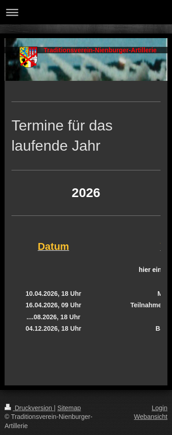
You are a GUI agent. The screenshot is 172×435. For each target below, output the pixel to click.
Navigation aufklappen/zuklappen (86, 12)
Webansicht (150, 416)
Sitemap (69, 408)
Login (159, 408)
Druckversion (29, 408)
